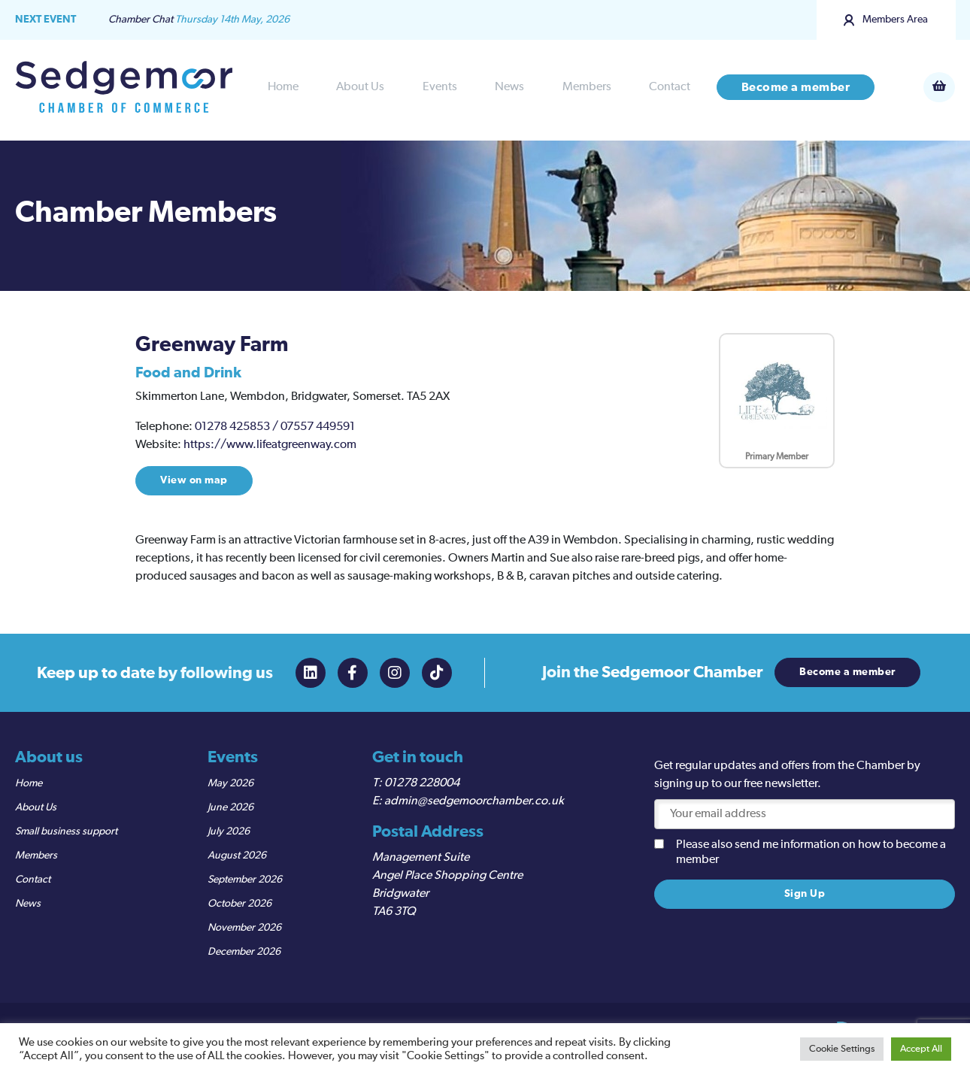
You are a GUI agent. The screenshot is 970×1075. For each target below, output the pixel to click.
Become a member (795, 87)
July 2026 (229, 831)
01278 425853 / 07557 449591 (275, 427)
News (509, 87)
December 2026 (244, 951)
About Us (360, 87)
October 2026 (239, 903)
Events (440, 87)
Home (283, 87)
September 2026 (245, 879)
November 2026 (244, 927)
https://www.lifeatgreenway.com (269, 445)
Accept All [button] (921, 1049)
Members (586, 87)
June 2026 (230, 807)
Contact (669, 87)
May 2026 (230, 783)
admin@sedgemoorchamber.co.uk (474, 801)
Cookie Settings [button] (842, 1049)
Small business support (66, 831)
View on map (194, 480)
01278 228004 (421, 783)
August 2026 (237, 855)
